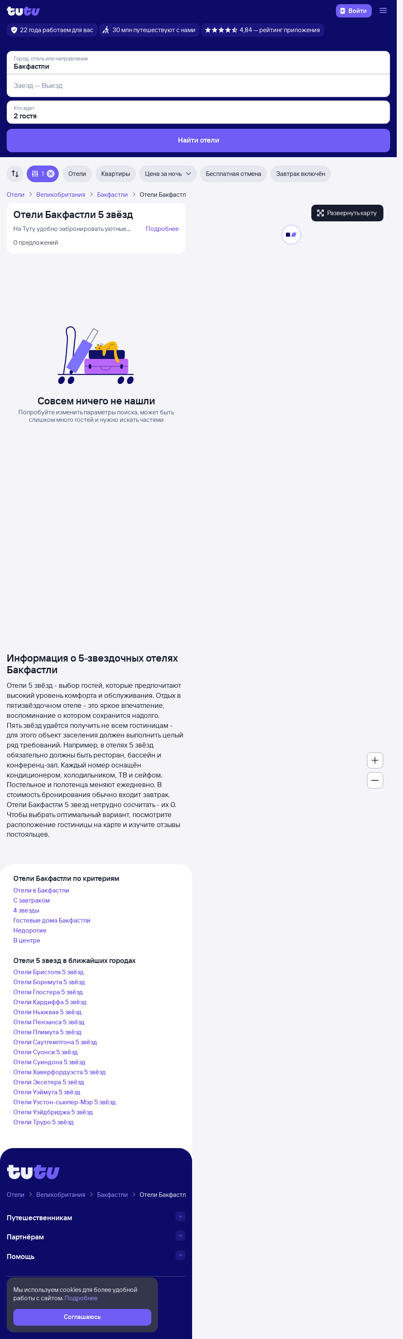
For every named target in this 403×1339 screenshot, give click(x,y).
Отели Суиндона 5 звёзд (49, 1062)
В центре (26, 940)
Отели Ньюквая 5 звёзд (47, 1012)
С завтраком (31, 900)
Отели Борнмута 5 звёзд (49, 982)
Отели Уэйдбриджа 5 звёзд (53, 1112)
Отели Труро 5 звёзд (43, 1122)
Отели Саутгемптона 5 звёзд (55, 1042)
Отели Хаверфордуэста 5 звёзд (59, 1072)
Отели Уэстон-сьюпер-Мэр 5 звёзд (64, 1102)
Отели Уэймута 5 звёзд (46, 1092)
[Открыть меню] (384, 11)
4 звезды (26, 910)
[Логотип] (23, 10)
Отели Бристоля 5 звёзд (48, 972)
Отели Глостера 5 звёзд (48, 992)
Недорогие (30, 930)
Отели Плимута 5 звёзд (47, 1032)
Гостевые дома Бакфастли (51, 920)
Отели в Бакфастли (41, 890)
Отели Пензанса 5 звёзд (49, 1022)
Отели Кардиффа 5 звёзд (50, 1002)
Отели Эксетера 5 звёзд (48, 1082)
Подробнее (162, 229)
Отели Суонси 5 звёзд (45, 1052)
